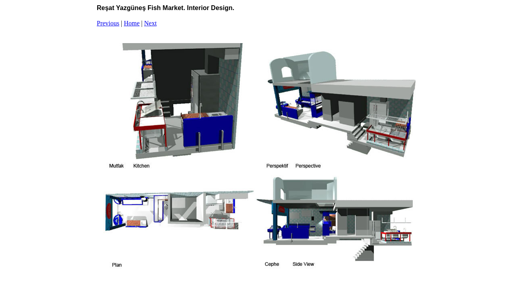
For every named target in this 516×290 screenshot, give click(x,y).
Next (150, 23)
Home (131, 23)
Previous (108, 23)
